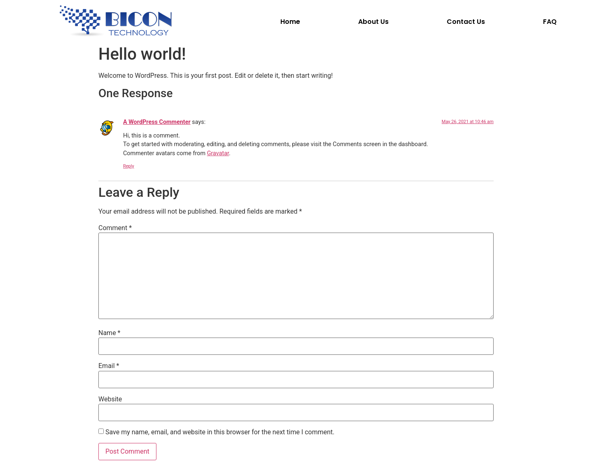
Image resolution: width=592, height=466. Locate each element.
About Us (373, 21)
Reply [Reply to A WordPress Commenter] (128, 166)
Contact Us (466, 21)
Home (290, 21)
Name (109, 333)
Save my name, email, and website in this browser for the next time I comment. (220, 432)
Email (108, 366)
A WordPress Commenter (157, 122)
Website (110, 399)
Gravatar (218, 153)
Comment (115, 228)
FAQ (550, 21)
